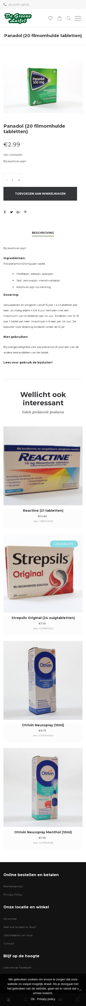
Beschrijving (43, 232)
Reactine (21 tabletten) (43, 510)
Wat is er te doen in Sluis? (19, 927)
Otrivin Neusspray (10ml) (43, 725)
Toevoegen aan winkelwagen (40, 193)
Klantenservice (12, 886)
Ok (33, 999)
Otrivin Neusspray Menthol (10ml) (43, 832)
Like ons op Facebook (17, 967)
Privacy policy (46, 999)
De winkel (10, 918)
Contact (8, 943)
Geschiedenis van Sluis (18, 935)
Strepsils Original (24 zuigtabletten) (43, 618)
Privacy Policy (12, 894)
